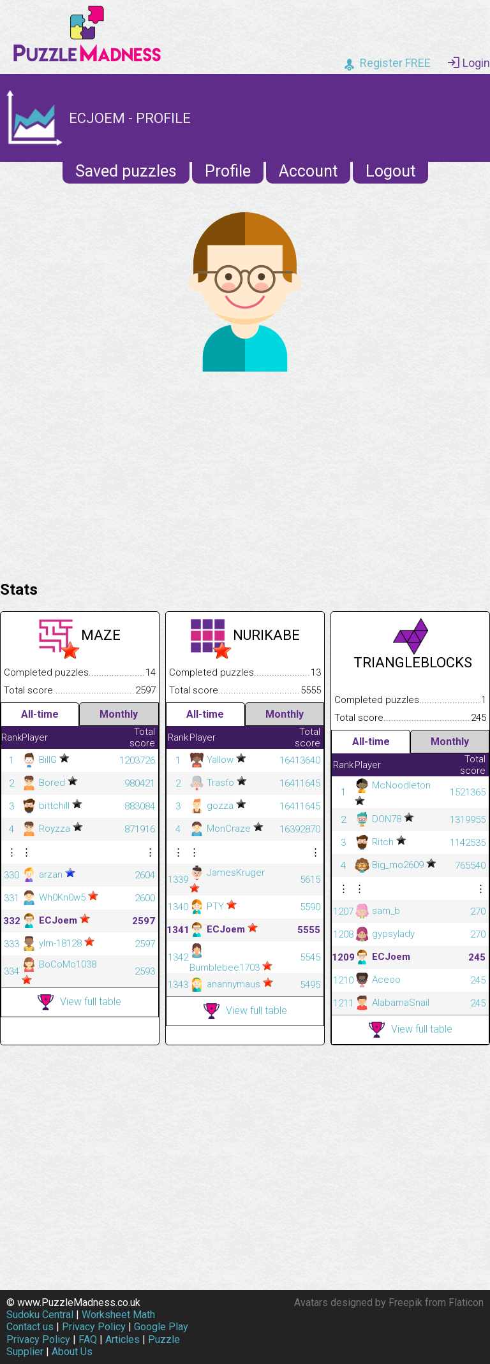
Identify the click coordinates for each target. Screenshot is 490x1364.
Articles (122, 1339)
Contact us (30, 1327)
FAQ (87, 1339)
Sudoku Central (39, 1315)
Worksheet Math (118, 1315)
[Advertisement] (245, 473)
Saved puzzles (126, 171)
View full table (79, 1002)
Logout (390, 171)
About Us (72, 1352)
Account (308, 171)
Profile (228, 171)
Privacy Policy (94, 1327)
